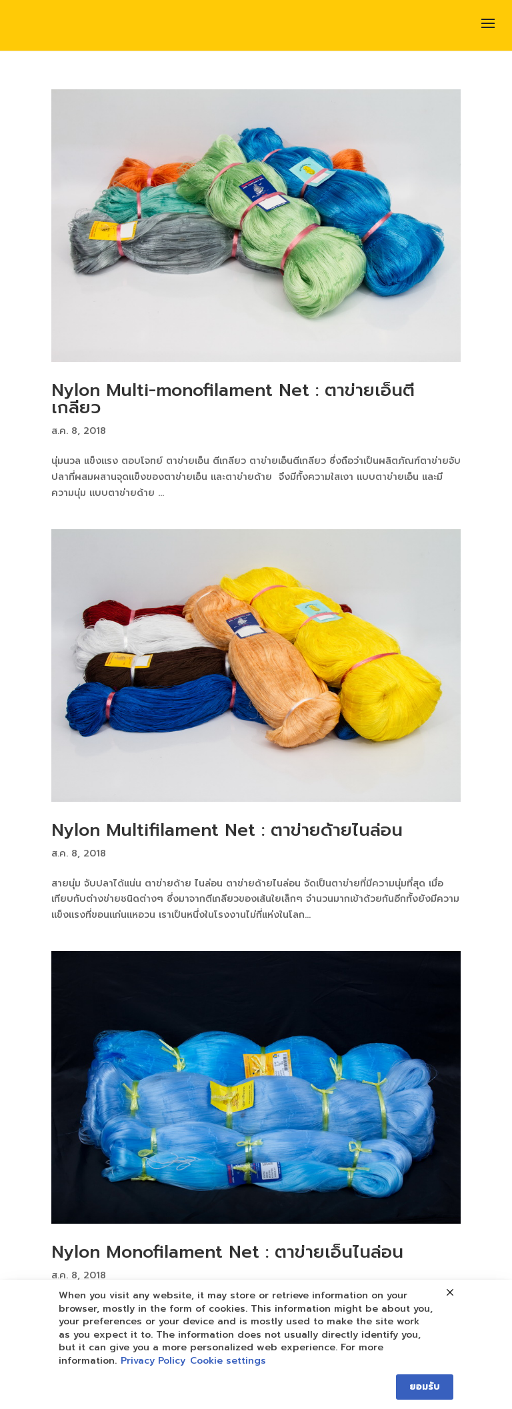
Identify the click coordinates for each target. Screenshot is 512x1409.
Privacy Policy (153, 1361)
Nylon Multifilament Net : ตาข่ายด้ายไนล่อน (227, 830)
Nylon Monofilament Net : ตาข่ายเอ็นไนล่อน (227, 1252)
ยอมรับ (424, 1387)
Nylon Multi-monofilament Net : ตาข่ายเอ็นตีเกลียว (233, 399)
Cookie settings (228, 1361)
